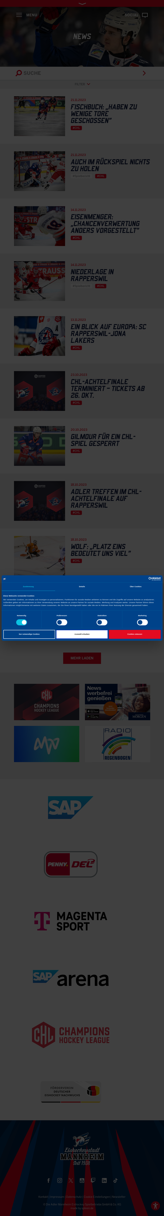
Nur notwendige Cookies (29, 634)
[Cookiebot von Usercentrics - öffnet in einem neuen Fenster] (144, 579)
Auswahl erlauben (81, 634)
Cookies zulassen (134, 634)
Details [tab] (82, 587)
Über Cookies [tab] (135, 587)
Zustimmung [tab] (28, 587)
